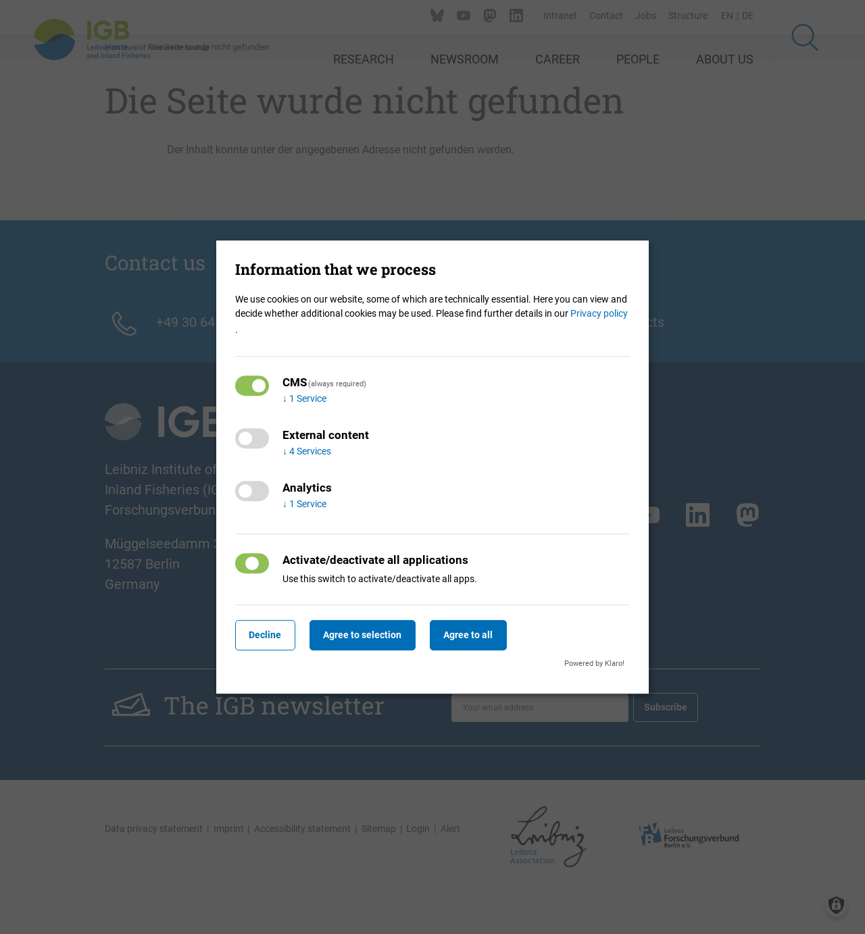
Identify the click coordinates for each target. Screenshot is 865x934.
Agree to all (487, 634)
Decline (269, 634)
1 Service (304, 398)
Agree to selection (374, 634)
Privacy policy (599, 313)
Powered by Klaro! (594, 663)
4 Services (306, 451)
